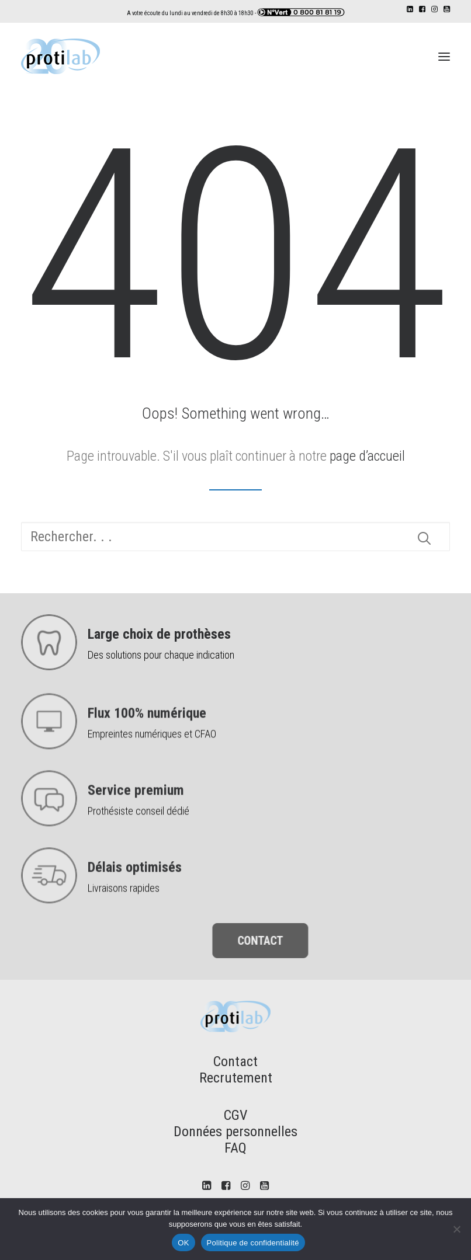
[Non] (456, 1229)
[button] (410, 9)
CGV (235, 1115)
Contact (235, 1061)
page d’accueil (367, 456)
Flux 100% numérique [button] (147, 759)
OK (183, 1242)
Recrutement (235, 1078)
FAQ (235, 1148)
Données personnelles (235, 1131)
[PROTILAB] (60, 56)
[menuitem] (410, 9)
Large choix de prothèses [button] (159, 634)
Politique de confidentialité (253, 1242)
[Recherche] (235, 536)
